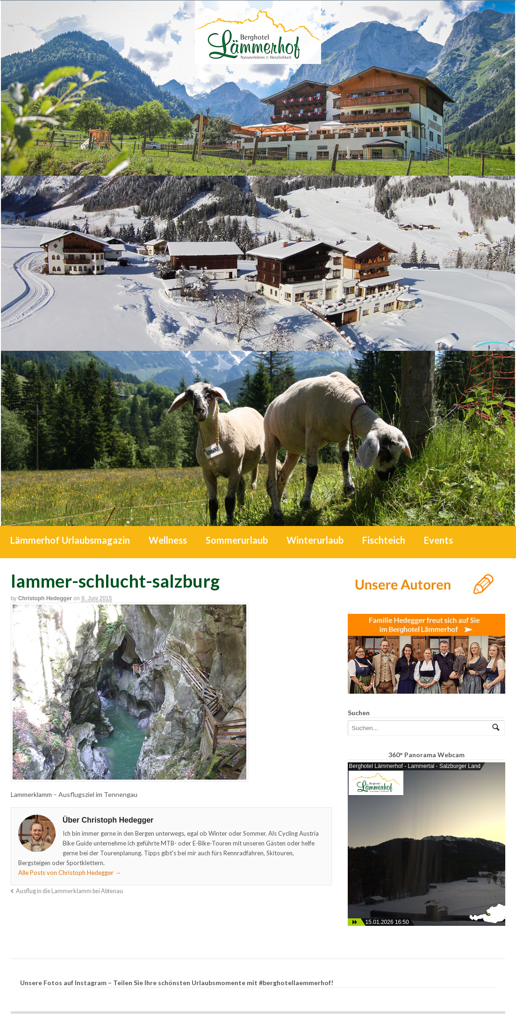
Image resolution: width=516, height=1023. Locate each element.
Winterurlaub (315, 540)
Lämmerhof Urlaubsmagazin (70, 540)
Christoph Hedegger (45, 598)
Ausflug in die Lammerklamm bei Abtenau (69, 891)
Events (438, 540)
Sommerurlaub (237, 540)
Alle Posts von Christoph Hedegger (69, 872)
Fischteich (383, 540)
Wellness (168, 540)
